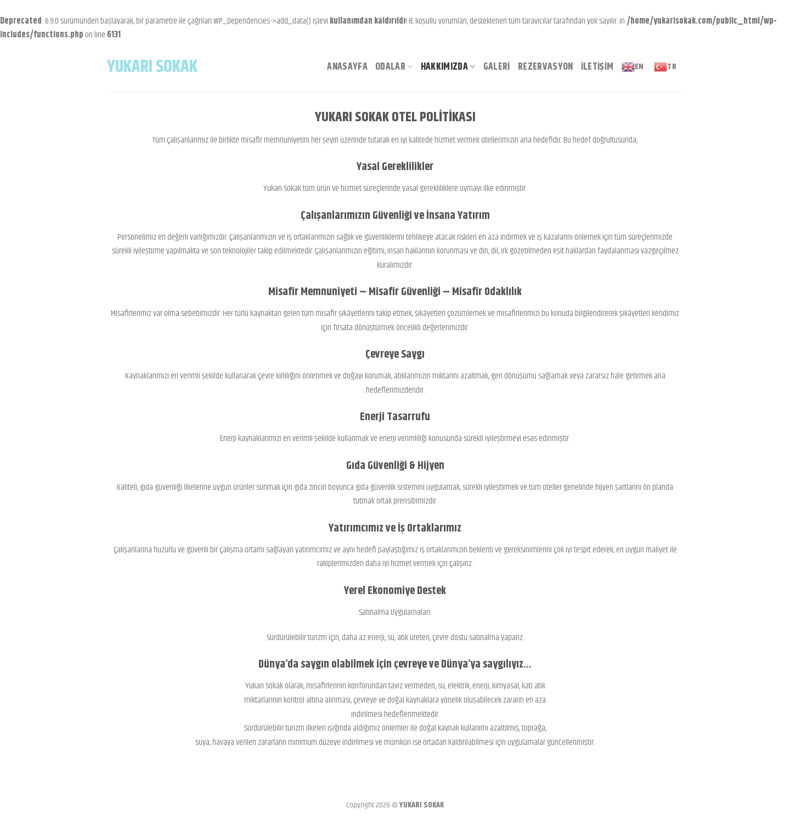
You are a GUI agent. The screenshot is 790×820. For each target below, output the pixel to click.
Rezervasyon (545, 67)
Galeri (496, 67)
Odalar (394, 67)
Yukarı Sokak (152, 67)
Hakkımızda (448, 67)
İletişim (597, 67)
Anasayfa (347, 67)
